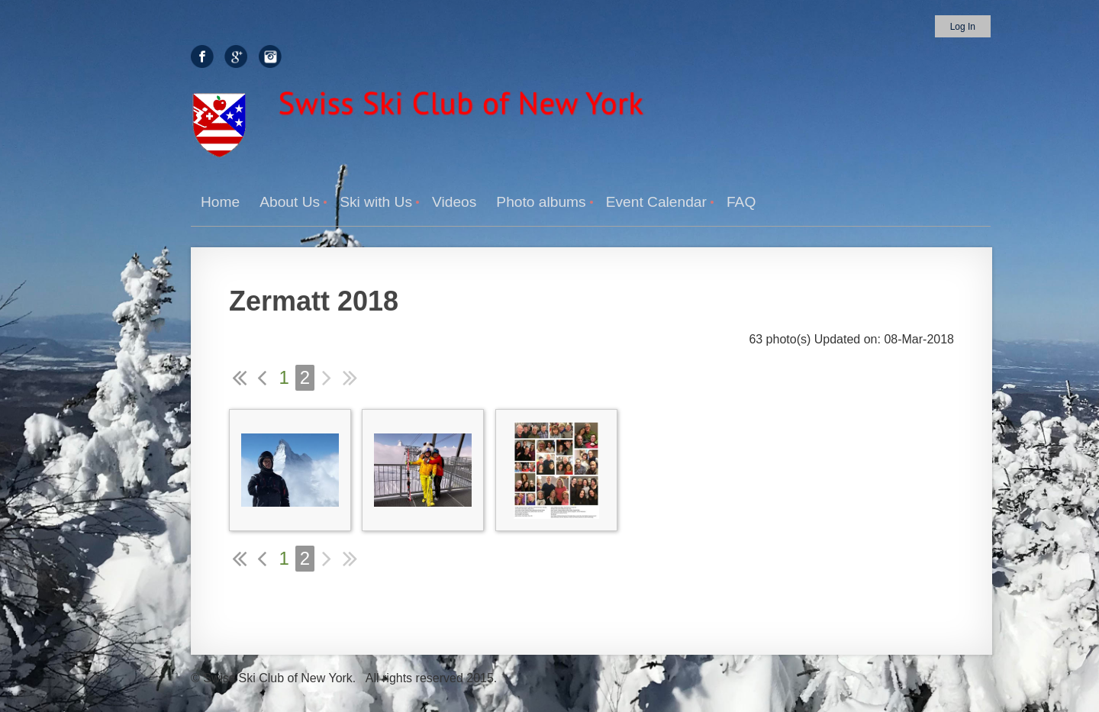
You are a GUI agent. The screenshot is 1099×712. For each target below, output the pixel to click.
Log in (962, 26)
